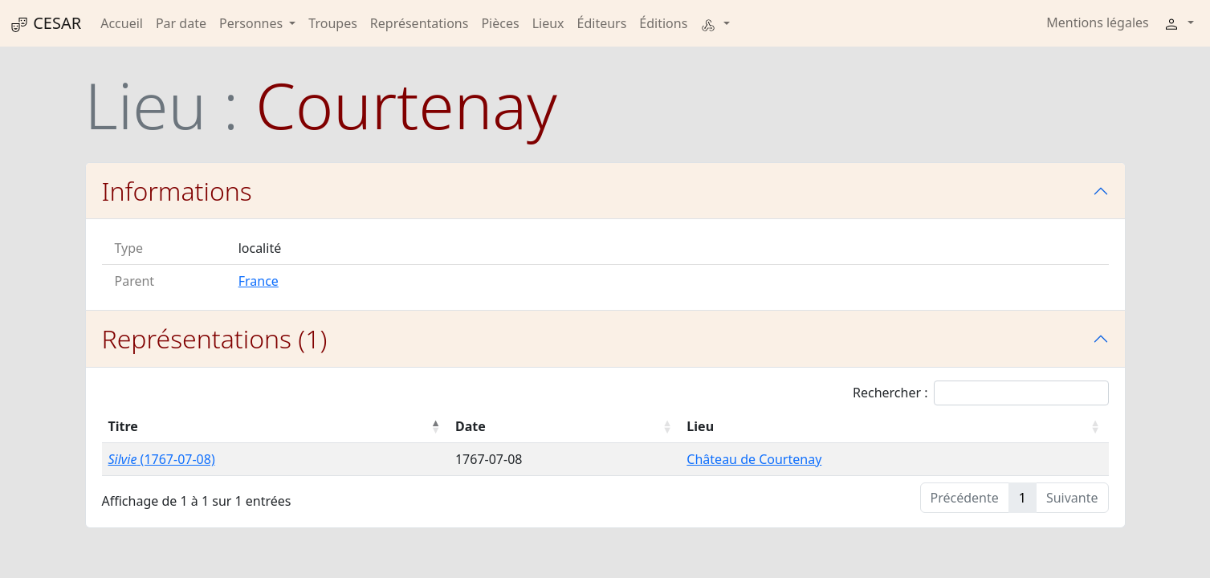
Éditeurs (602, 23)
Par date (181, 23)
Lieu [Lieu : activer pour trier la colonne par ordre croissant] (700, 426)
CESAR (45, 23)
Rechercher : (981, 393)
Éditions (663, 23)
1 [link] (1022, 498)
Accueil (121, 23)
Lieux (548, 23)
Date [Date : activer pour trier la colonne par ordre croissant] (470, 426)
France (258, 281)
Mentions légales (1097, 22)
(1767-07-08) (161, 459)
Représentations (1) (215, 338)
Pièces (500, 23)
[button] (714, 23)
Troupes (332, 23)
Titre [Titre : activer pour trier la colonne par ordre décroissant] (123, 426)
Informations (177, 190)
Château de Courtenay (753, 459)
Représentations (419, 23)
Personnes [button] (252, 23)
